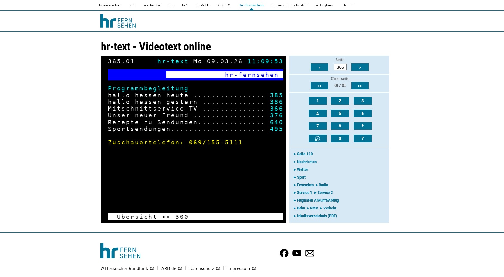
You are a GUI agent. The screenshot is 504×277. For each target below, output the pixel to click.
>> (166, 216)
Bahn (301, 208)
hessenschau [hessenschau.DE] (110, 5)
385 (277, 95)
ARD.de (172, 269)
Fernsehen (305, 184)
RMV (314, 208)
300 (182, 216)
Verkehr (329, 208)
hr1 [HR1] (132, 5)
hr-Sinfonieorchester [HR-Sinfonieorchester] (289, 5)
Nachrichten (307, 161)
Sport (301, 177)
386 (277, 101)
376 (277, 115)
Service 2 (325, 192)
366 (277, 108)
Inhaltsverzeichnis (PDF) (317, 215)
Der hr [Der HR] (347, 5)
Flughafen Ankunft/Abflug (318, 200)
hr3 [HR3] (171, 5)
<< (319, 86)
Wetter (302, 169)
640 (277, 122)
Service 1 (304, 192)
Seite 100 (305, 154)
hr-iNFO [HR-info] (202, 5)
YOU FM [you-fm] (224, 5)
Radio (323, 184)
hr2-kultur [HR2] (152, 5)
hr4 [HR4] (185, 5)
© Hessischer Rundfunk (127, 269)
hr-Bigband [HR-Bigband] (325, 5)
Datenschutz (205, 269)
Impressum (241, 269)
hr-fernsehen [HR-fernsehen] (252, 5)
